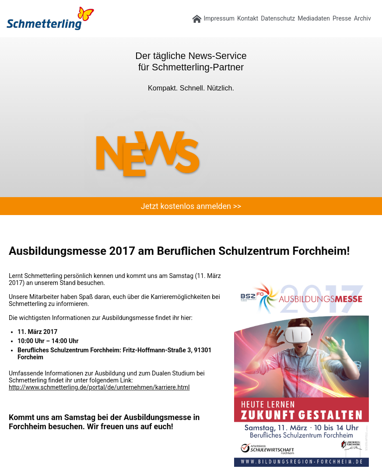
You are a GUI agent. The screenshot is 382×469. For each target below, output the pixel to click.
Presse (342, 18)
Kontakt (247, 18)
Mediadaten (314, 18)
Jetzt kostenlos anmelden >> (191, 206)
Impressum (219, 18)
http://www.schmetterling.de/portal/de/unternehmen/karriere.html (99, 387)
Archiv (362, 18)
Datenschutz (278, 18)
